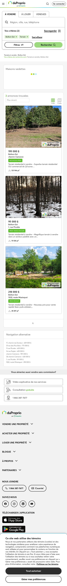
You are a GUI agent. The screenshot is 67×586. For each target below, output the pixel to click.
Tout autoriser (33, 570)
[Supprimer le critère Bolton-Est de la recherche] (11, 36)
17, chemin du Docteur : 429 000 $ (18, 343)
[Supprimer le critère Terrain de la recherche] (24, 36)
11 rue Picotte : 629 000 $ (15, 348)
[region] (33, 559)
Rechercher (48, 44)
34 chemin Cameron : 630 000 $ (18, 357)
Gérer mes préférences (33, 579)
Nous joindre (10, 481)
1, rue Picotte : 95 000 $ (14, 359)
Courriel (37, 488)
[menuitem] (33, 424)
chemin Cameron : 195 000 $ (17, 354)
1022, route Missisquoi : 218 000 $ (18, 362)
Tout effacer (37, 37)
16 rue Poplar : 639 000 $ (15, 351)
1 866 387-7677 (14, 488)
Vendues (41, 14)
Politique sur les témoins (47, 564)
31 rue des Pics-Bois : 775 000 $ (17, 346)
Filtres (18, 44)
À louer (26, 14)
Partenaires (11, 470)
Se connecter (59, 4)
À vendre (10, 14)
